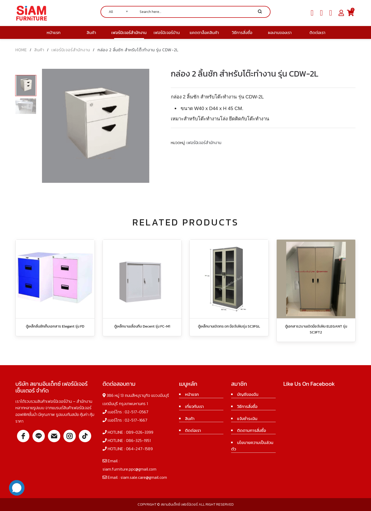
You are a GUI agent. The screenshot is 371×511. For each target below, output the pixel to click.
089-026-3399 (139, 432)
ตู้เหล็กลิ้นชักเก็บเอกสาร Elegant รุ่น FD (55, 326)
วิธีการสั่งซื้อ (247, 406)
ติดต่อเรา (193, 430)
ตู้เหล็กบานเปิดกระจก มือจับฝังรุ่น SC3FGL (229, 326)
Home (21, 50)
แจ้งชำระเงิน (247, 418)
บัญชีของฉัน (247, 394)
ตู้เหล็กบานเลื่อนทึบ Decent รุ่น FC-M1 (142, 326)
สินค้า (39, 50)
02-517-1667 (136, 420)
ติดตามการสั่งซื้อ (251, 430)
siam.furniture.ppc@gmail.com (129, 469)
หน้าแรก (192, 394)
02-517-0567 (136, 412)
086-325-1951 (138, 440)
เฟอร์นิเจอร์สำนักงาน (71, 50)
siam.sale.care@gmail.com (144, 477)
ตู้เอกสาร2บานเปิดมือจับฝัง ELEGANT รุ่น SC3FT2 (316, 329)
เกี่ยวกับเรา (194, 406)
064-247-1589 (139, 449)
